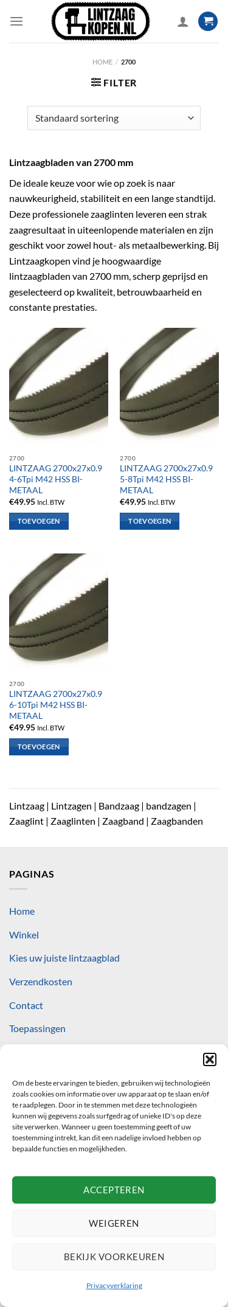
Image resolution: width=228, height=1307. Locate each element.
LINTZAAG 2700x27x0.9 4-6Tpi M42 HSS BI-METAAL (55, 478)
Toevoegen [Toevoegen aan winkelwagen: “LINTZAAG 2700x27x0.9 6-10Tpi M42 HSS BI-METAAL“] (39, 747)
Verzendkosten (40, 981)
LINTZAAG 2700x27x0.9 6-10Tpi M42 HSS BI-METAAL (55, 704)
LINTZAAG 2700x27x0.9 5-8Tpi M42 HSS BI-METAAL (166, 478)
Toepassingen (37, 1028)
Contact (26, 1005)
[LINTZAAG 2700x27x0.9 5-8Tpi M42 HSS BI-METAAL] (169, 388)
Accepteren (114, 1189)
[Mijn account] (183, 21)
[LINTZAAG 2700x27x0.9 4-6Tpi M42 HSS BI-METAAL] (58, 388)
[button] (210, 1059)
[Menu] (16, 21)
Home (102, 62)
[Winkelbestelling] (113, 118)
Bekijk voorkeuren (114, 1256)
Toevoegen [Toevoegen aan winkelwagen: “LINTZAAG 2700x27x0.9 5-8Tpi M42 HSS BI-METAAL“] (149, 521)
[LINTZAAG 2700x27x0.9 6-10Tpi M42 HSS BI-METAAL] (58, 613)
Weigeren (114, 1223)
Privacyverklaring (114, 1285)
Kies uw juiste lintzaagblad (64, 957)
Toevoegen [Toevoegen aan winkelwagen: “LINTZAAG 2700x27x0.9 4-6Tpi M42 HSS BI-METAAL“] (39, 521)
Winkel (24, 934)
